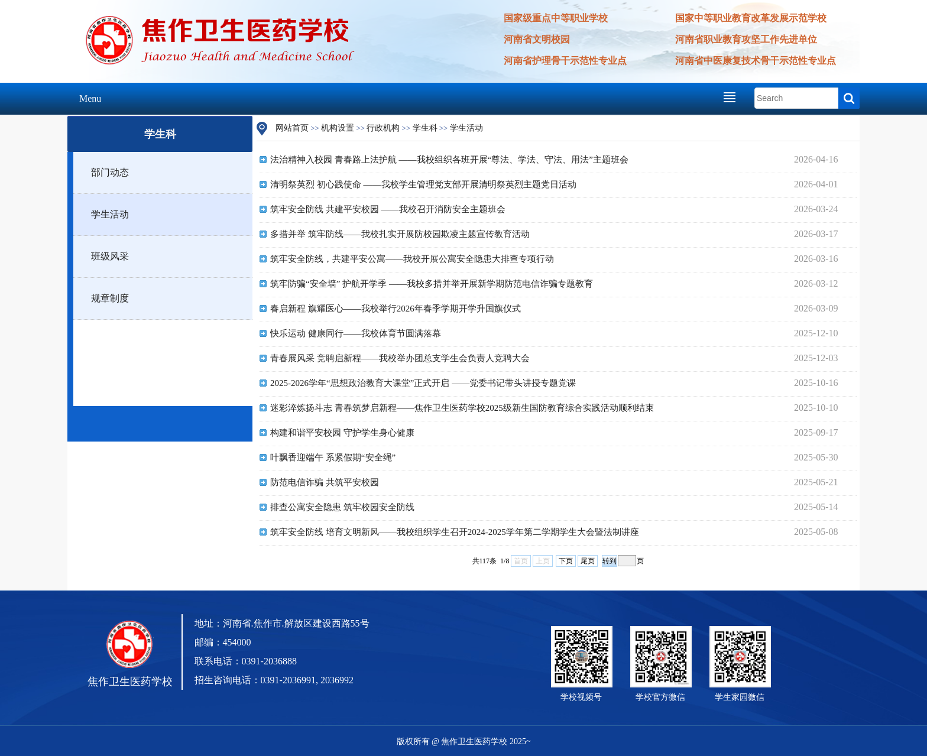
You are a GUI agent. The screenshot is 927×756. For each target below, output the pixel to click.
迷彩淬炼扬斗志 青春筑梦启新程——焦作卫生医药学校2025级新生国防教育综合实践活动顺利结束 (462, 408)
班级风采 (110, 256)
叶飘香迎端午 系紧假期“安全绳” (333, 457)
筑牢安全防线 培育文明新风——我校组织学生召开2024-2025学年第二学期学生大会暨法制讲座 (454, 532)
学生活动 (110, 214)
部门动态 (110, 172)
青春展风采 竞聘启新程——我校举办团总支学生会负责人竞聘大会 (400, 358)
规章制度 (110, 298)
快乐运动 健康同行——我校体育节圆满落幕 (355, 333)
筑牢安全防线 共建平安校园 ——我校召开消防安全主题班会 (387, 209)
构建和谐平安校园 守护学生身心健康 (342, 432)
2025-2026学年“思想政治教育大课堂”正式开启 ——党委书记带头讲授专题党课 (423, 383)
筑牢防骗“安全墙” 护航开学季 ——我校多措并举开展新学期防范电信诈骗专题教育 (431, 283)
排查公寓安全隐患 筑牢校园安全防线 (342, 507)
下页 (566, 561)
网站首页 (292, 128)
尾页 (588, 561)
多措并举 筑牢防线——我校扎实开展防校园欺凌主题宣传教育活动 (400, 234)
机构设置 (337, 128)
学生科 (425, 128)
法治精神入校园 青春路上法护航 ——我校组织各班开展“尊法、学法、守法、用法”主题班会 (449, 159)
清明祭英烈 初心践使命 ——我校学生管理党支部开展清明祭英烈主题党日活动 (423, 184)
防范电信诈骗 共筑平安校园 (324, 482)
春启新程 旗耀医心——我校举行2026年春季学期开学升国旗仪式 (395, 308)
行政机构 (383, 128)
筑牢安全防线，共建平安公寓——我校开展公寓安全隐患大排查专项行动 (412, 259)
